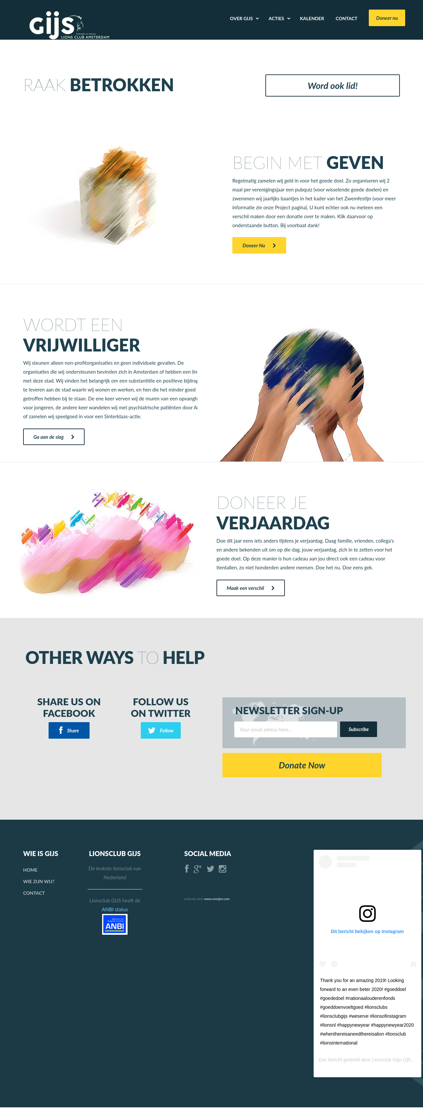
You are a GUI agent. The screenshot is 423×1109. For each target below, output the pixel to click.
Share (69, 730)
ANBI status (115, 911)
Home (30, 871)
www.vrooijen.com (217, 900)
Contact (34, 894)
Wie (38, 883)
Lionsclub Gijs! (387, 1061)
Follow (160, 730)
